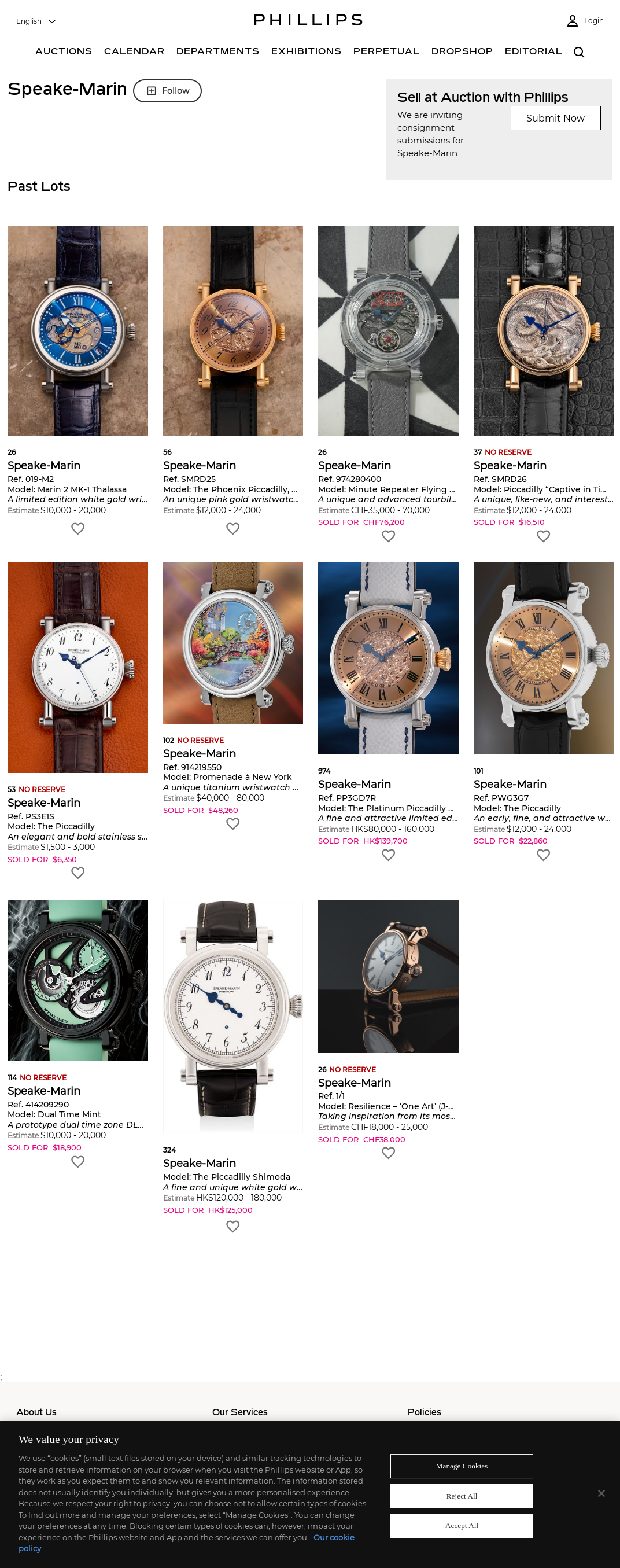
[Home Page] (308, 21)
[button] (78, 381)
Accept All (461, 1526)
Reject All (462, 1496)
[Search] (579, 53)
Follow (167, 90)
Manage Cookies (462, 1466)
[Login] (585, 21)
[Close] (601, 1493)
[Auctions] (63, 53)
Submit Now (555, 118)
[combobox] (36, 21)
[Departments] (218, 53)
